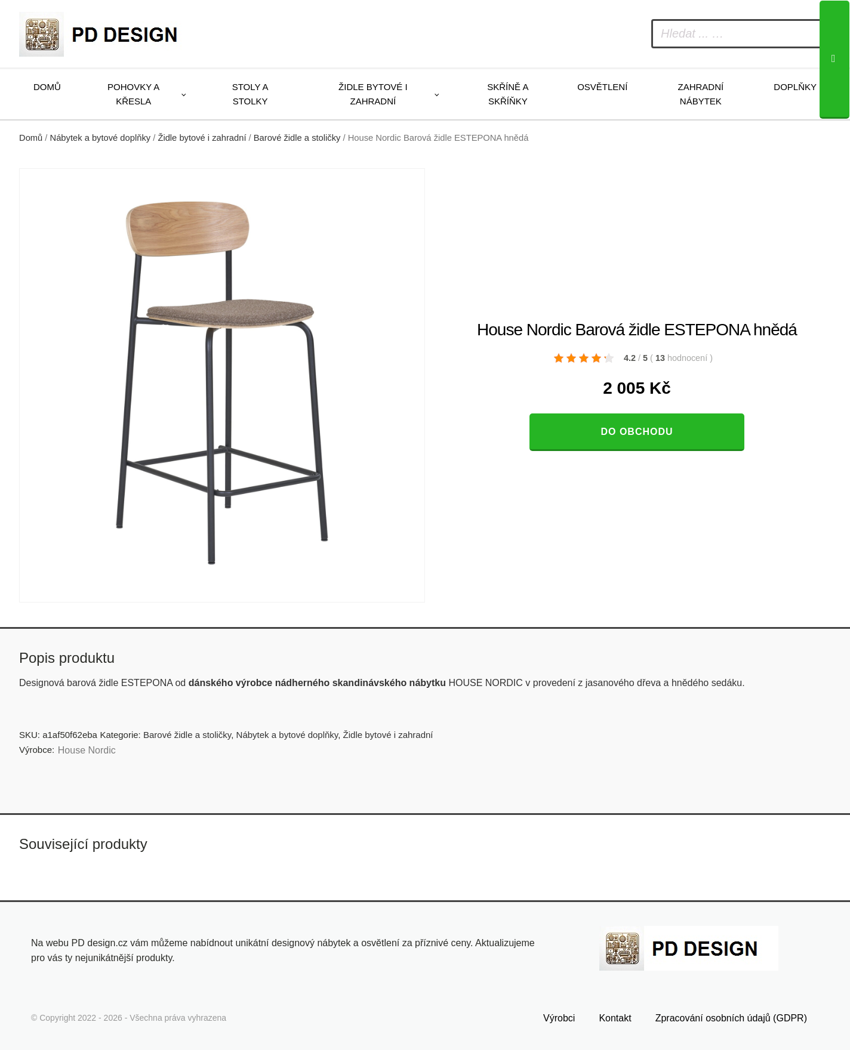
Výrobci (559, 1018)
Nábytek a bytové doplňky (100, 138)
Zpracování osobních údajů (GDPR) (731, 1018)
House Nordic (87, 750)
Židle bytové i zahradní (373, 94)
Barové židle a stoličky (297, 138)
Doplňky (795, 87)
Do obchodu (636, 432)
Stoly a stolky (250, 94)
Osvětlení (602, 87)
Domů (47, 87)
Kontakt (615, 1018)
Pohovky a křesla (133, 94)
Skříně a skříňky (507, 94)
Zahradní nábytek (700, 94)
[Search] (834, 60)
